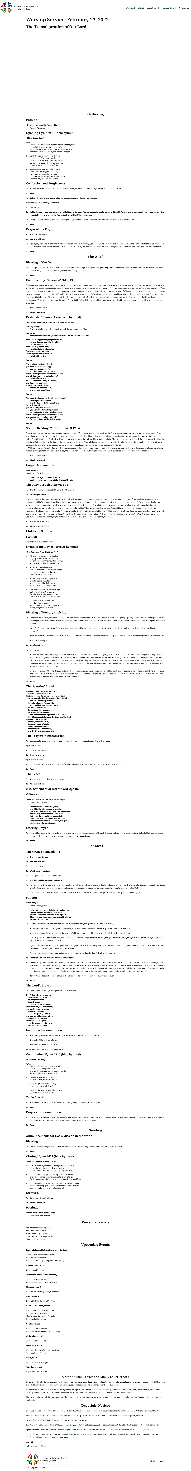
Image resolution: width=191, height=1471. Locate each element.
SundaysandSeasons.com (68, 1434)
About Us (151, 7)
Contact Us (184, 7)
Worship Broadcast (135, 7)
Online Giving (169, 7)
